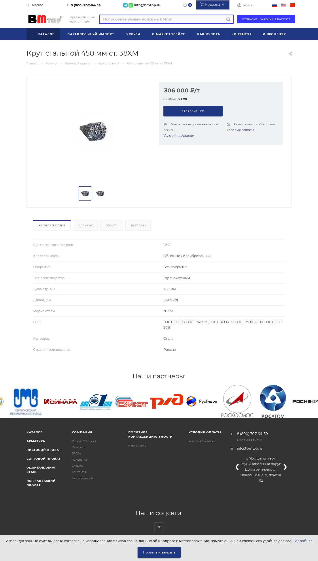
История (78, 447)
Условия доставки (178, 135)
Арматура (35, 441)
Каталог (34, 432)
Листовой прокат (43, 450)
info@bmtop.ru (249, 448)
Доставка (138, 225)
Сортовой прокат (43, 458)
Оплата (112, 225)
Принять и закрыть (159, 552)
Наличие (85, 225)
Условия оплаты (240, 130)
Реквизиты (80, 459)
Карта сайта (137, 445)
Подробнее (302, 541)
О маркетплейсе (84, 441)
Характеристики (52, 225)
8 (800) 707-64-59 (86, 5)
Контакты (79, 472)
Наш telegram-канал (159, 527)
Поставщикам (82, 478)
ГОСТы (76, 453)
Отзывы (77, 465)
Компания (82, 432)
